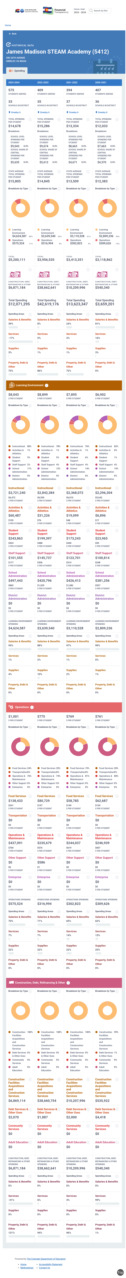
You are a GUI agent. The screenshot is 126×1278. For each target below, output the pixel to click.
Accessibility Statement (50, 1264)
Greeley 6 (14, 112)
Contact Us (44, 1267)
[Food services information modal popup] (30, 796)
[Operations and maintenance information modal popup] (30, 835)
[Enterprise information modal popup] (30, 877)
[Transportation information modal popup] (30, 815)
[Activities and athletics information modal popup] (30, 507)
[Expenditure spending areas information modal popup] (30, 314)
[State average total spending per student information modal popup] (30, 171)
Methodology (27, 1267)
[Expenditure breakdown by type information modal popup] (30, 188)
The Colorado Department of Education (46, 1259)
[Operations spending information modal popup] (31, 707)
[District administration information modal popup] (30, 595)
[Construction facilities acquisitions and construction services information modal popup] (30, 1079)
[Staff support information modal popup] (30, 553)
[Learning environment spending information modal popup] (46, 385)
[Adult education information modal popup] (30, 1142)
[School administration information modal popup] (30, 572)
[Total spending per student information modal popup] (30, 119)
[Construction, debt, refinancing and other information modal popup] (30, 269)
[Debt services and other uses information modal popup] (30, 1109)
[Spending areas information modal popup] (30, 911)
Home (8, 25)
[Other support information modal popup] (30, 857)
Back (12, 34)
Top (120, 1272)
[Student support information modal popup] (30, 530)
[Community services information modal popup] (30, 1125)
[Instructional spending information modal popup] (30, 488)
